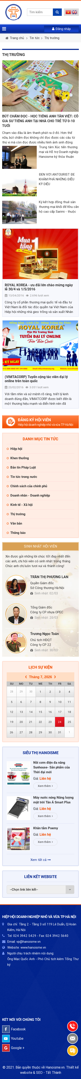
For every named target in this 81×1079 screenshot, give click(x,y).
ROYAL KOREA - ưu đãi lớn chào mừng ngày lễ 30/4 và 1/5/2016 (39, 287)
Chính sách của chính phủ (28, 486)
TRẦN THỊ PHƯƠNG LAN (49, 577)
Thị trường (51, 38)
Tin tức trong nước (23, 477)
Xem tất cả (40, 860)
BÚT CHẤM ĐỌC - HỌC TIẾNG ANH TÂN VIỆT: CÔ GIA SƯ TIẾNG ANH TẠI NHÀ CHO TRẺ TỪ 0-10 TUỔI (40, 121)
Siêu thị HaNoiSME (41, 752)
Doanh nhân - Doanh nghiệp (30, 495)
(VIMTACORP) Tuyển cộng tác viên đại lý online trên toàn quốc (36, 379)
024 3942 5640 (57, 936)
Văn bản (16, 523)
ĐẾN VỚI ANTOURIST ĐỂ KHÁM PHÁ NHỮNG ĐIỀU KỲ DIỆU (57, 179)
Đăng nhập (61, 29)
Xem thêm (45, 786)
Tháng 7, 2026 (40, 677)
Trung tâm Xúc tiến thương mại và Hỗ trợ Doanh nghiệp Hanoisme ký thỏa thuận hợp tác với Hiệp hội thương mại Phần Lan (58, 152)
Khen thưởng (19, 458)
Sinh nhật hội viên (40, 546)
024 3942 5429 (24, 936)
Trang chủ (17, 38)
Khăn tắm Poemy (45, 828)
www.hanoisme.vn (33, 947)
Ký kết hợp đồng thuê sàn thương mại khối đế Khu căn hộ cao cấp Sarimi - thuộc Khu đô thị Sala (59, 207)
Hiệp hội (16, 449)
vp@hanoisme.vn (28, 942)
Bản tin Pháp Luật (23, 467)
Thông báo (17, 533)
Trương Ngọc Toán (44, 634)
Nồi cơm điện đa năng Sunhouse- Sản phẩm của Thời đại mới (51, 767)
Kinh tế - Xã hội (21, 505)
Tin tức (34, 38)
